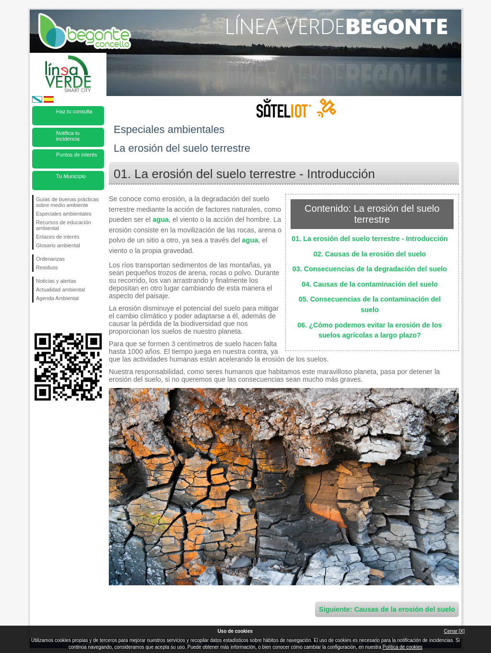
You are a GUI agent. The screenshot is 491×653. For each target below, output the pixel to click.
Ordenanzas (50, 259)
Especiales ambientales (64, 214)
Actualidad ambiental (60, 289)
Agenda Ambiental (57, 298)
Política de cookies (402, 647)
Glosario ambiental (58, 245)
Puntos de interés (76, 154)
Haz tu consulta (74, 111)
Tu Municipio (71, 176)
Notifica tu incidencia (68, 136)
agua (160, 219)
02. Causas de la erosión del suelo (370, 254)
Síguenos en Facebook (38, 318)
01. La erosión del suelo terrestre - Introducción (369, 238)
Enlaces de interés (58, 237)
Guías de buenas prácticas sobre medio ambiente (67, 202)
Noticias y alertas (56, 281)
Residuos (47, 267)
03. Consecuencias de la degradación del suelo (369, 269)
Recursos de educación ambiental (63, 225)
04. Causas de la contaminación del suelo (370, 284)
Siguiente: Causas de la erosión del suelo (387, 609)
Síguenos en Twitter (53, 318)
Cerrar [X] (454, 631)
